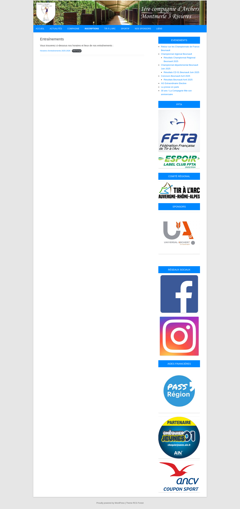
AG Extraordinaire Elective (173, 83)
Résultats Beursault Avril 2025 (178, 79)
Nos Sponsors (143, 29)
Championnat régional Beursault (176, 54)
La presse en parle (170, 87)
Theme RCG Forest (135, 503)
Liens (159, 29)
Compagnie (73, 29)
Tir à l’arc (110, 29)
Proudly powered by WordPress (110, 503)
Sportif (125, 29)
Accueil (40, 29)
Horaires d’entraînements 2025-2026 (55, 51)
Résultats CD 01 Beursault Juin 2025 (181, 72)
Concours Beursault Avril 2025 (175, 76)
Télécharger (77, 51)
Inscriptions (92, 29)
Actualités (56, 29)
